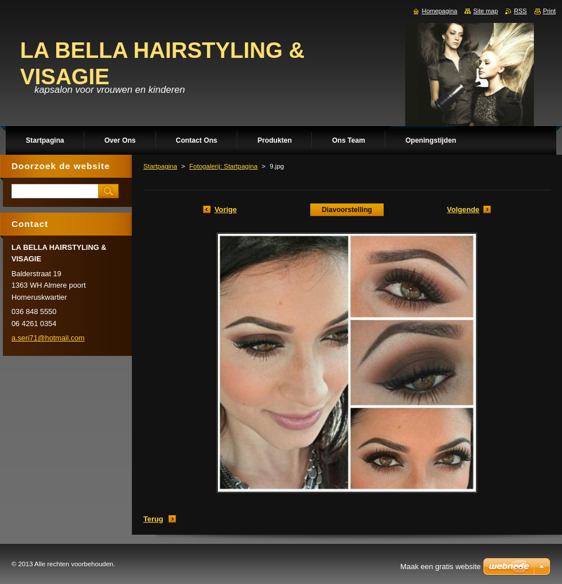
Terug (153, 519)
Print (549, 10)
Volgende (463, 209)
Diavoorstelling (347, 210)
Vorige (225, 209)
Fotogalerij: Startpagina (223, 166)
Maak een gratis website (440, 566)
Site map (485, 10)
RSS (520, 10)
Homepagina (440, 10)
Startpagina (160, 166)
